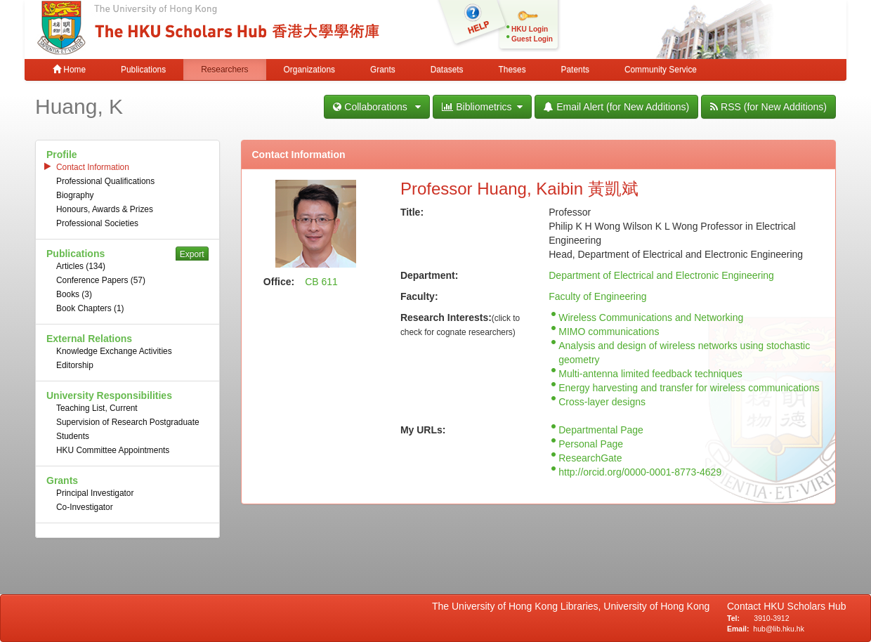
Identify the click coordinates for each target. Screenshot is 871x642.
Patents (575, 69)
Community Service (660, 69)
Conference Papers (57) (100, 280)
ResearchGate (590, 458)
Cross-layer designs (602, 401)
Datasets (447, 69)
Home (69, 69)
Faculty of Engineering (597, 296)
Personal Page (590, 444)
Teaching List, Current (97, 408)
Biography (75, 195)
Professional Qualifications (105, 181)
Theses (512, 69)
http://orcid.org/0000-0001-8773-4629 (639, 472)
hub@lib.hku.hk (778, 628)
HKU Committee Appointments (112, 450)
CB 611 (321, 281)
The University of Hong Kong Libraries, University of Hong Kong (573, 606)
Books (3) (74, 294)
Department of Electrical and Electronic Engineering (661, 275)
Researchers (224, 69)
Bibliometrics (482, 106)
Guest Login (532, 39)
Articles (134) (80, 266)
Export (192, 254)
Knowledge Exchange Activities (114, 351)
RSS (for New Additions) (768, 106)
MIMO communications (608, 331)
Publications (143, 69)
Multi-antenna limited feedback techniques (650, 373)
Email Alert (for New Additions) (616, 106)
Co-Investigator (84, 507)
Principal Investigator (94, 493)
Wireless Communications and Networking (650, 317)
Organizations (309, 69)
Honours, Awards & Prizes (104, 209)
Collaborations (377, 106)
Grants (382, 69)
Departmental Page (600, 429)
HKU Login (529, 29)
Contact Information (92, 167)
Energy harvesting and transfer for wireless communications (688, 387)
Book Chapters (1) (90, 308)
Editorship (74, 365)
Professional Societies (97, 223)
